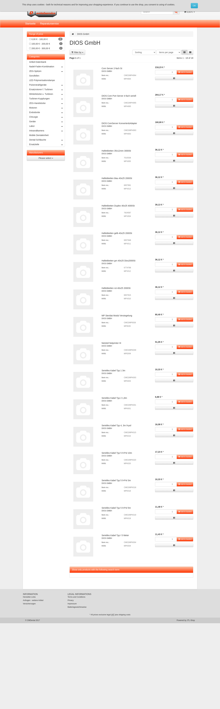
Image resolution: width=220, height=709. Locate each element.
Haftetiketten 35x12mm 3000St (116, 151)
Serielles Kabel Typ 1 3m (113, 370)
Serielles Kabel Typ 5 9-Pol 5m (116, 508)
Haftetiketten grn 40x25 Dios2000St (118, 260)
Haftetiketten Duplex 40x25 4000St (118, 205)
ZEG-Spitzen (47, 71)
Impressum (72, 604)
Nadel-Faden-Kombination (47, 66)
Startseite (30, 23)
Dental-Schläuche (47, 139)
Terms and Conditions (76, 597)
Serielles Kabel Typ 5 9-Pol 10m (117, 453)
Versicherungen (29, 604)
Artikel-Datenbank (37, 62)
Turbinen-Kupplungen (47, 98)
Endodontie (47, 112)
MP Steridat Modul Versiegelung (117, 315)
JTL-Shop (191, 620)
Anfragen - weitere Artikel (33, 600)
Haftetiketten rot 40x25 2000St (116, 288)
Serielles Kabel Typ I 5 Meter (115, 535)
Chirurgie (47, 117)
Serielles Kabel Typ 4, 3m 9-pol (116, 425)
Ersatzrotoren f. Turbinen (47, 89)
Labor (47, 126)
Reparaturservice (49, 23)
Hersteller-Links (29, 597)
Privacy (71, 600)
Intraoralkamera (47, 130)
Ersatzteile (47, 144)
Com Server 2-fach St (112, 68)
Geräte (47, 121)
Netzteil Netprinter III (111, 343)
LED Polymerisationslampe (42, 80)
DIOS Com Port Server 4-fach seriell (119, 96)
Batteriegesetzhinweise (77, 607)
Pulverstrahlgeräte (47, 85)
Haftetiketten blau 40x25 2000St (117, 178)
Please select (45, 158)
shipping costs (124, 615)
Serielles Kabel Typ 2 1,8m (114, 398)
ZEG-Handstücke (47, 103)
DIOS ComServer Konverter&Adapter (119, 123)
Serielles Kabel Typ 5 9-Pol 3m (116, 480)
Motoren (47, 107)
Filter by (77, 52)
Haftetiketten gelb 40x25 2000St (117, 233)
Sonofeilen (34, 75)
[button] (184, 52)
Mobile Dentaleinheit (39, 135)
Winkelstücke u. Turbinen (47, 94)
